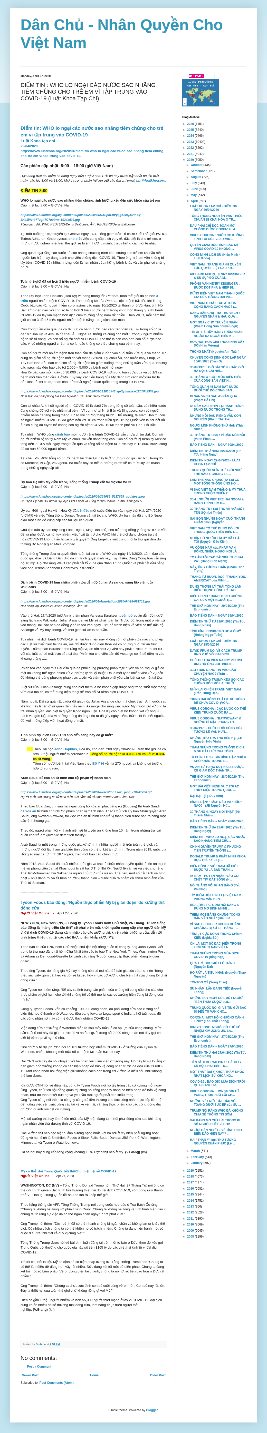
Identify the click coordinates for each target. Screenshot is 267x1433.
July (194, 183)
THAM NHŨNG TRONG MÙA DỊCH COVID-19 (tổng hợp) (214, 955)
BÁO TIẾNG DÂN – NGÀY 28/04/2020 (216, 821)
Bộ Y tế (98, 763)
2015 (191, 1194)
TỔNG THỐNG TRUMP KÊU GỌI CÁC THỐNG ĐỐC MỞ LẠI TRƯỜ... (217, 681)
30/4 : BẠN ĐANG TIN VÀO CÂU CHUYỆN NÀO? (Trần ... (213, 671)
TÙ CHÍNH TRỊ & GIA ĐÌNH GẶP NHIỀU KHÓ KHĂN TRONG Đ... (218, 759)
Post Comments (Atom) (56, 1383)
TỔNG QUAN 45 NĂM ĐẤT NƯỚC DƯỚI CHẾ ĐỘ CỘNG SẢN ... (214, 388)
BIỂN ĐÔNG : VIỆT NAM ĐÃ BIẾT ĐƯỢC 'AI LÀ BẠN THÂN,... (214, 868)
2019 (191, 1170)
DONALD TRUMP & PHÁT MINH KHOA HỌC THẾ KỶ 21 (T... (218, 858)
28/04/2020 (29, 146)
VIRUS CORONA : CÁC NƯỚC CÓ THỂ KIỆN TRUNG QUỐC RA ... (218, 710)
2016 (191, 1188)
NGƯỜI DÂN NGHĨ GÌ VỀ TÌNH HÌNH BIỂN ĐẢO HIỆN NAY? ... (216, 1131)
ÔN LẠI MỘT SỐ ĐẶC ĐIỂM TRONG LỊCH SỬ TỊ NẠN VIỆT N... (215, 945)
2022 (191, 148)
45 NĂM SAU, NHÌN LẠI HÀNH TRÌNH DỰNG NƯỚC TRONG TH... (217, 407)
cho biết (75, 239)
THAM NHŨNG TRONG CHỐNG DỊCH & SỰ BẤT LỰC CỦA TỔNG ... (217, 749)
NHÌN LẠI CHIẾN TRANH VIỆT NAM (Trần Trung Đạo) (216, 691)
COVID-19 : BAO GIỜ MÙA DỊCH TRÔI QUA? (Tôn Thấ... (217, 1083)
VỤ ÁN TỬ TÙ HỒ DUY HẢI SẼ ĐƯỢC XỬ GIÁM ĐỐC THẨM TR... (217, 768)
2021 (191, 154)
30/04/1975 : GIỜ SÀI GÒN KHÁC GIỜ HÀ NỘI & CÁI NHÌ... (217, 369)
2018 (191, 1176)
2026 (191, 124)
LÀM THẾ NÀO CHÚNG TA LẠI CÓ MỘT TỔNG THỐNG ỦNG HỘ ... (214, 481)
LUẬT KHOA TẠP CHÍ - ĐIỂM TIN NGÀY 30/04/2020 (213, 208)
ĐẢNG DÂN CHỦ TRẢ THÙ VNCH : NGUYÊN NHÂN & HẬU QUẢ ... (215, 314)
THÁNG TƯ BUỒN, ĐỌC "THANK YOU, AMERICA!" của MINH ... (218, 578)
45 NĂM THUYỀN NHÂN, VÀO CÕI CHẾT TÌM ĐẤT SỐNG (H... (214, 877)
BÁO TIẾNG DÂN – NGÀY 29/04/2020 (216, 615)
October (197, 165)
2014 (191, 1200)
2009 (191, 1230)
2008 (191, 1236)
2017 (191, 1182)
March (196, 1151)
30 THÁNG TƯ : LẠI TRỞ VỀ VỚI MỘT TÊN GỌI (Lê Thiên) (217, 510)
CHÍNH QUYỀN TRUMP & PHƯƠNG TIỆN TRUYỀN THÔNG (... (215, 848)
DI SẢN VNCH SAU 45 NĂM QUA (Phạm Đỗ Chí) (213, 398)
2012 (191, 1212)
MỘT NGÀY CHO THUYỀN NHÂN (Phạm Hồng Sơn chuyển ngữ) (214, 324)
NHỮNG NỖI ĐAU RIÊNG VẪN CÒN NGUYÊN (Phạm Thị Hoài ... (215, 417)
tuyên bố (125, 615)
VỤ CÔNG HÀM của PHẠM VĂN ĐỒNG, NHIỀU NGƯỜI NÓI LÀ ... (215, 549)
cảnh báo (62, 434)
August (196, 177)
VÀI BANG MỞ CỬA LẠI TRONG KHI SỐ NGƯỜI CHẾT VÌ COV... (216, 1122)
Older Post (158, 1375)
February (198, 1157)
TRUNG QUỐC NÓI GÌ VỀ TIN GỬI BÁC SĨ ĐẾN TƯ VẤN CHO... (218, 1009)
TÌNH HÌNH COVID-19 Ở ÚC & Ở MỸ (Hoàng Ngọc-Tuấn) (215, 633)
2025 (191, 130)
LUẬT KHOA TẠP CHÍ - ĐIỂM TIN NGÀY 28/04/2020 (213, 642)
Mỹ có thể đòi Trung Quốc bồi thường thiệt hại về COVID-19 (69, 1171)
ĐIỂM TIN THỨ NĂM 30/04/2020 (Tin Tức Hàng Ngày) (215, 452)
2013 (191, 1206)
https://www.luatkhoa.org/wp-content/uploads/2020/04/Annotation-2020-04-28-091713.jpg (85, 601)
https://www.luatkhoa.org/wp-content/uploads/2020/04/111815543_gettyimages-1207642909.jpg (90, 391)
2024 (191, 135)
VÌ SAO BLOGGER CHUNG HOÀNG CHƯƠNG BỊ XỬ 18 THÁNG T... (215, 926)
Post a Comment (39, 1366)
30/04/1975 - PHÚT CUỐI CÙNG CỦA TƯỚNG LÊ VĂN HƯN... (216, 730)
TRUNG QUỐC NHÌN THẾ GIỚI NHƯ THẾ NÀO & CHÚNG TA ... (216, 472)
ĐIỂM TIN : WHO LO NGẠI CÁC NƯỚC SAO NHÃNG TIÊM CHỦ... (217, 838)
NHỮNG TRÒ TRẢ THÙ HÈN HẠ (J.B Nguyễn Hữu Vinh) (216, 739)
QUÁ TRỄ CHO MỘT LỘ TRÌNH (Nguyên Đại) (212, 964)
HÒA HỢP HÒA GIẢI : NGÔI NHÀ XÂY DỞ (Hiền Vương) (217, 343)
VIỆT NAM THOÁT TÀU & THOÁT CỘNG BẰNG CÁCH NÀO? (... (214, 305)
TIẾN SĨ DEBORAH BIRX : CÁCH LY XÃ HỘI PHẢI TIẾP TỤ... (216, 1064)
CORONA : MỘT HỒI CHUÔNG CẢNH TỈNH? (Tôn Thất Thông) (217, 1019)
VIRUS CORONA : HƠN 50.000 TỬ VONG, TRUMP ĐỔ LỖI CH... (214, 1093)
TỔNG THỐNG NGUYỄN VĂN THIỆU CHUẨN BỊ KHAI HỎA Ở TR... (216, 217)
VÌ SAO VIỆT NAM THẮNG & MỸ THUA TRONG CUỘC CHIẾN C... (217, 491)
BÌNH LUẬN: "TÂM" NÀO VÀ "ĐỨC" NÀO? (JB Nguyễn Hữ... (216, 803)
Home (94, 1375)
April (195, 201)
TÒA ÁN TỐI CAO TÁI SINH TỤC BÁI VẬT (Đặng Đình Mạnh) (216, 559)
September (199, 171)
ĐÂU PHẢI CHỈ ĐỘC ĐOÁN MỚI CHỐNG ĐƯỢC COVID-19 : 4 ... (214, 227)
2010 (191, 1224)
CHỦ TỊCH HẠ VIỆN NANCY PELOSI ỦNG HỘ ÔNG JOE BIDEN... (216, 662)
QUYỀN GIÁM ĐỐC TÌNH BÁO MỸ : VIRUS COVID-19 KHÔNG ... (215, 246)
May (194, 195)
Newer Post (30, 1375)
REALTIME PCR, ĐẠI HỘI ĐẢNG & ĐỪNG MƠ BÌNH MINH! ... (214, 906)
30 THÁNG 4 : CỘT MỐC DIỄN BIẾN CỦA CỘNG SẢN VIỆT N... (216, 378)
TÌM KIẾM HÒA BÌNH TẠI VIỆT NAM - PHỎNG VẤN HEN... (216, 897)
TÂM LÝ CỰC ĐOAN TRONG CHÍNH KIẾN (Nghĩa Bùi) (216, 935)
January (197, 1163)
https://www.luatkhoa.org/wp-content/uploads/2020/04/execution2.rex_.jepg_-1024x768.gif (86, 792)
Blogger (152, 1410)
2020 (191, 160)
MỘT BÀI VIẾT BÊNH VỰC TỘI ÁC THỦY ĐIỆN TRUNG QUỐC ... (214, 788)
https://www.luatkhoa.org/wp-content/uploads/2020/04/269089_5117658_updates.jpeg (83, 496)
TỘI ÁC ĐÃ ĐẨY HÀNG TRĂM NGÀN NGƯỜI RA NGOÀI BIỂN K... (216, 334)
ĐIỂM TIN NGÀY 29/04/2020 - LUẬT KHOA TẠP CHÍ (215, 462)
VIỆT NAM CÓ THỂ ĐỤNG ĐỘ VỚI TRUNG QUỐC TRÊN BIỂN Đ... (214, 530)
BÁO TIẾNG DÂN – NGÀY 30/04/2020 (216, 445)
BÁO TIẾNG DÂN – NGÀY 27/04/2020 (216, 1046)
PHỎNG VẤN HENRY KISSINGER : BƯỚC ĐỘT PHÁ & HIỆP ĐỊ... (215, 285)
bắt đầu (84, 510)
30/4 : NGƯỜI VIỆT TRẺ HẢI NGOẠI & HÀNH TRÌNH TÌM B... (217, 501)
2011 (191, 1218)
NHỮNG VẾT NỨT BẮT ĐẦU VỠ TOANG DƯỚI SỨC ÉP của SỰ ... (215, 1102)
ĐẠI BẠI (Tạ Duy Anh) (206, 796)
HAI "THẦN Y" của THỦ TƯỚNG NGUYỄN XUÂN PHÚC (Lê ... (213, 1141)
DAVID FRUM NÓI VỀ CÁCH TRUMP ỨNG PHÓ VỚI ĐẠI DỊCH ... (216, 652)
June (195, 189)
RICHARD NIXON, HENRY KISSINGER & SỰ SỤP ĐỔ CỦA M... (217, 276)
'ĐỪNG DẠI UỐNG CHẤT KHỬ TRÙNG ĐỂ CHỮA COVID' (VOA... (217, 701)
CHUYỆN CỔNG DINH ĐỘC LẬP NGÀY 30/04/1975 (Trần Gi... (218, 359)
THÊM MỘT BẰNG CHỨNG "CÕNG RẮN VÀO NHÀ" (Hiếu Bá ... (215, 916)
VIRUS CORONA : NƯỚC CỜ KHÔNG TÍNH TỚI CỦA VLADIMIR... (217, 237)
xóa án (30, 811)
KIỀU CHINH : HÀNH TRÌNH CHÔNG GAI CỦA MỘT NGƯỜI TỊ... (216, 597)
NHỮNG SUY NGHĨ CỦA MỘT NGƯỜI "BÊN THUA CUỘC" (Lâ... (216, 999)
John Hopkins (65, 749)
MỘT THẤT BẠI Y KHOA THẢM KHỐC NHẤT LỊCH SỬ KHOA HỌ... (217, 1073)
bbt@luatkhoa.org (150, 180)
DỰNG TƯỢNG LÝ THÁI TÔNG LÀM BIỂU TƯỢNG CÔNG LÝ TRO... (216, 588)
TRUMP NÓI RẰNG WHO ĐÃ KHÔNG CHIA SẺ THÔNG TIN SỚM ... (216, 1112)
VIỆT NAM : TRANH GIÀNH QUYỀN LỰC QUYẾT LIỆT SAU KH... (215, 266)
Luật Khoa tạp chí (38, 141)
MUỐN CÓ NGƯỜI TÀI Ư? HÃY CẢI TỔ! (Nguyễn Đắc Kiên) (215, 539)
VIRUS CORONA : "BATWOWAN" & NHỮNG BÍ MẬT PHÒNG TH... (215, 720)
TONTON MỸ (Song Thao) (208, 982)
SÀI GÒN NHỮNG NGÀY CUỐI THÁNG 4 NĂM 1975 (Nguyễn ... (217, 520)
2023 (191, 142)
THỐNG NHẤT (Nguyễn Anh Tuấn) (215, 351)
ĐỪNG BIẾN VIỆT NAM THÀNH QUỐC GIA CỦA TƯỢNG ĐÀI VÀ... (217, 295)
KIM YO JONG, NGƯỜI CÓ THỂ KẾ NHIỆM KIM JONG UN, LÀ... (215, 1029)
